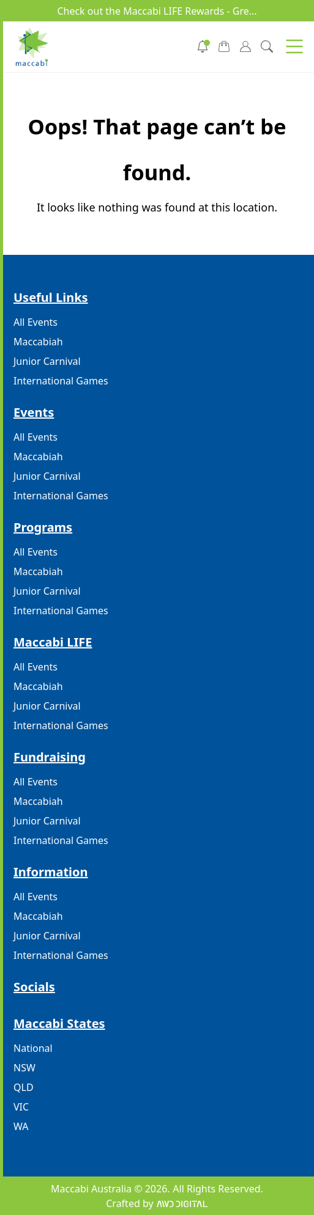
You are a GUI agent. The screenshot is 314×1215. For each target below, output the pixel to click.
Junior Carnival (47, 361)
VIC (21, 1107)
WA (20, 1126)
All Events (35, 322)
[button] (294, 46)
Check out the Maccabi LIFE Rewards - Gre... (156, 11)
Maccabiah (38, 341)
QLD (23, 1087)
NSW (24, 1067)
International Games (60, 380)
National (33, 1048)
